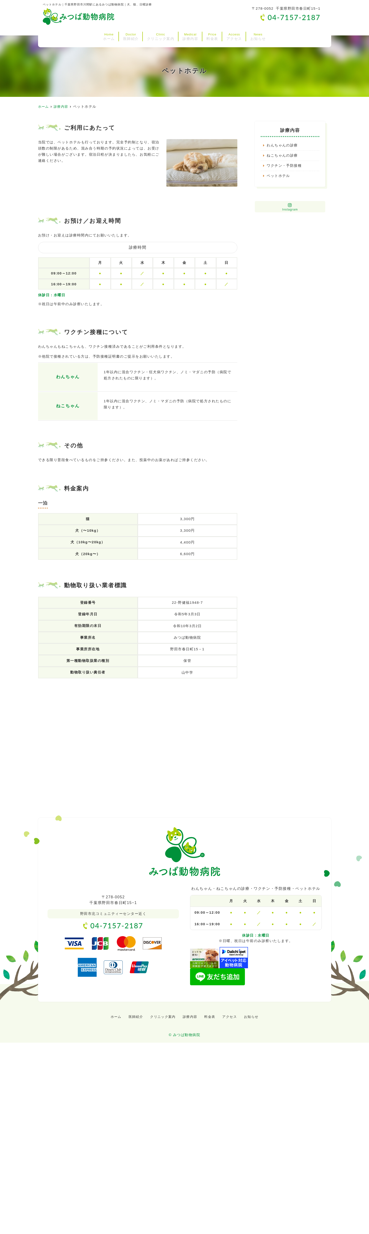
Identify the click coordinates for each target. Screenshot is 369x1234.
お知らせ (296, 35)
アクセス (260, 35)
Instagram (290, 207)
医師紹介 (104, 35)
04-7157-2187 (113, 925)
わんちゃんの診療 (282, 145)
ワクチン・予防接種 (284, 166)
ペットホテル (278, 176)
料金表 (225, 35)
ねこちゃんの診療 (282, 156)
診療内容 (191, 35)
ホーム (70, 35)
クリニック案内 (147, 35)
